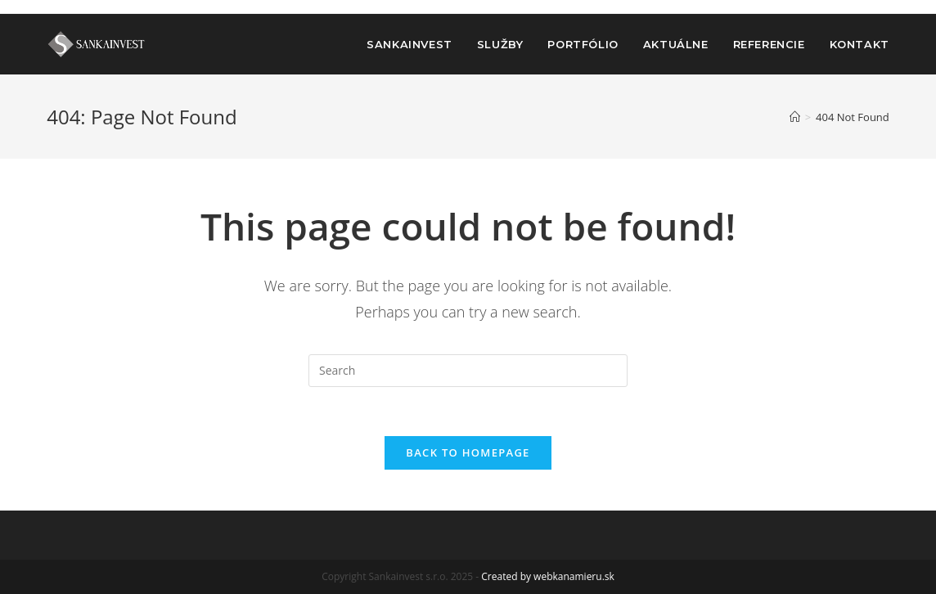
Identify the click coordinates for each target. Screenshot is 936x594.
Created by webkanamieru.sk (547, 576)
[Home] (795, 117)
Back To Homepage (467, 452)
